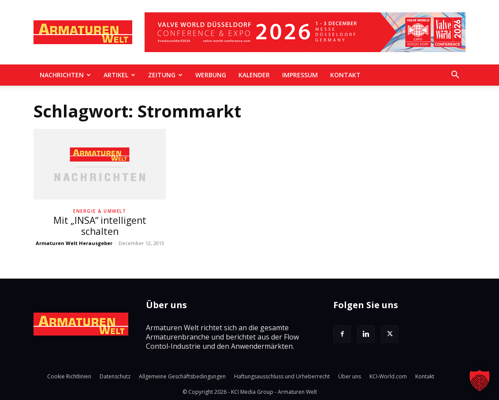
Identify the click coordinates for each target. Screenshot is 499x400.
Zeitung (165, 75)
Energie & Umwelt (99, 211)
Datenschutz (115, 376)
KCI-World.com (388, 376)
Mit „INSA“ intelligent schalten (99, 226)
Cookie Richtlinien (69, 376)
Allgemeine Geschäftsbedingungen (182, 376)
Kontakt (345, 75)
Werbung (210, 75)
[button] (454, 75)
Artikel (119, 75)
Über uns (349, 376)
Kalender (254, 75)
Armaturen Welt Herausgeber (74, 243)
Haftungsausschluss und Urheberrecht (282, 376)
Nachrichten (65, 75)
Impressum (300, 75)
